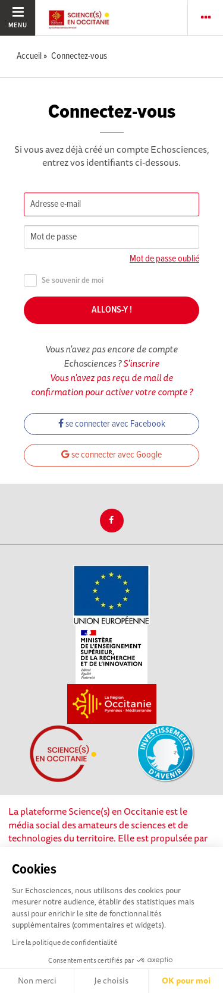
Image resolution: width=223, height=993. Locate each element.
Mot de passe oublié (164, 259)
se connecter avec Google (111, 455)
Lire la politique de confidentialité (64, 942)
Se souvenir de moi (63, 281)
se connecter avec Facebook (111, 424)
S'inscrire (141, 363)
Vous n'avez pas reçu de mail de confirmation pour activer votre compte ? (112, 384)
